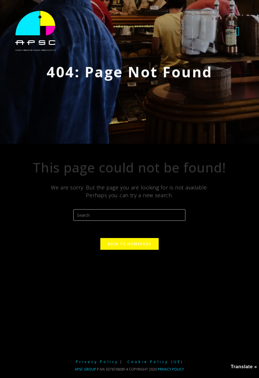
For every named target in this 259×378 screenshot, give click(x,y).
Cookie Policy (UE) (155, 361)
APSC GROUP (85, 369)
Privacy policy (171, 369)
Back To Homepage (129, 243)
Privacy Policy (97, 361)
